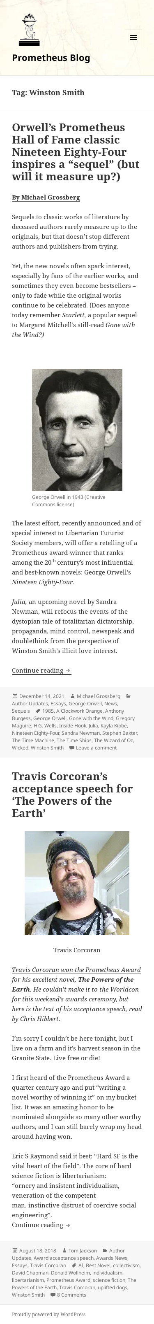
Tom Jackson (83, 1250)
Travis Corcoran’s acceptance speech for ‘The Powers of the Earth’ (72, 794)
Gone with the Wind (91, 718)
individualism (107, 1272)
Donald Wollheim (70, 1272)
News (110, 703)
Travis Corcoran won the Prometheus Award (76, 969)
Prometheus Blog (51, 57)
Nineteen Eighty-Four (35, 732)
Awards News (111, 1257)
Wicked (20, 747)
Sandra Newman (81, 732)
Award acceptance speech (64, 1257)
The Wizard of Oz (113, 740)
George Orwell (85, 703)
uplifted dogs (112, 1287)
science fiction (109, 1280)
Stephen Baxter (119, 732)
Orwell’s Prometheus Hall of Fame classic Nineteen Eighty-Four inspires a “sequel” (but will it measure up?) (76, 152)
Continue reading (41, 670)
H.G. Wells (45, 725)
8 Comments (71, 1294)
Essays (58, 703)
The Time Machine (33, 740)
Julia (93, 725)
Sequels (21, 710)
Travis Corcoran (48, 1265)
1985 (48, 710)
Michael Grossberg (98, 696)
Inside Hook (72, 725)
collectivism (126, 1265)
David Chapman (30, 1272)
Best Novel (98, 1265)
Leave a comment (96, 747)
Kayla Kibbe (114, 725)
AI (80, 1265)
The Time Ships (74, 740)
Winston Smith (47, 747)
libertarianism (28, 1280)
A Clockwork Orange (79, 710)
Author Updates (30, 703)
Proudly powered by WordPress (48, 1314)
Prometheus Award (68, 1280)
